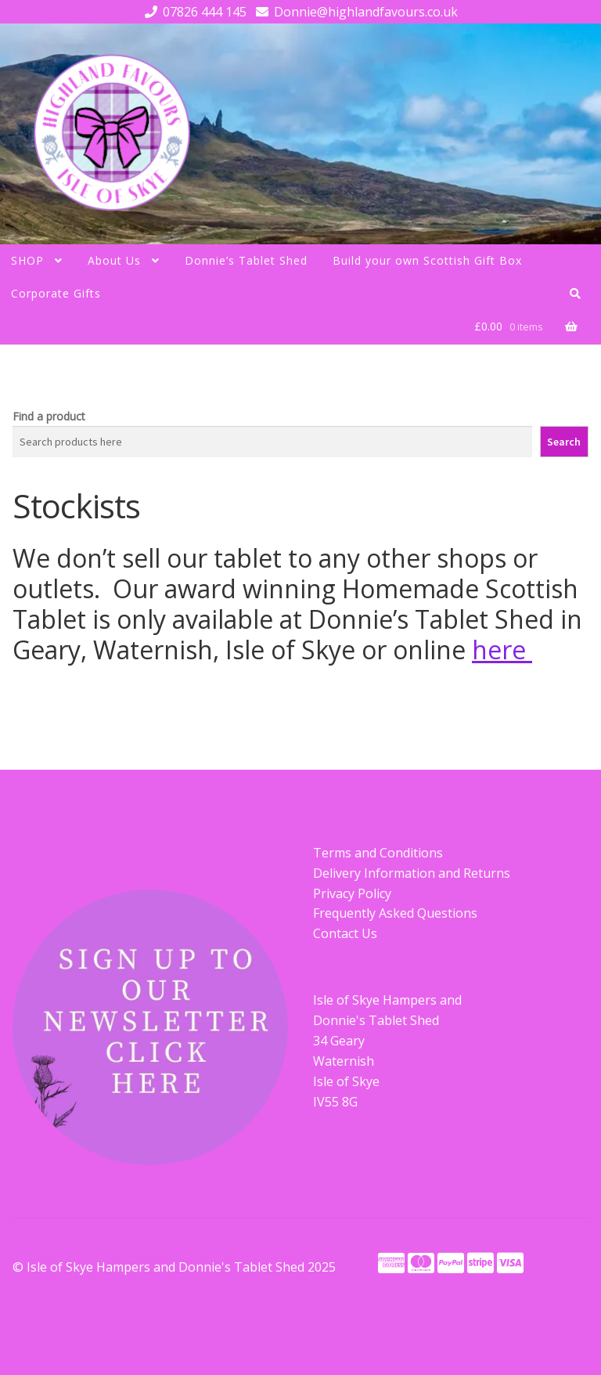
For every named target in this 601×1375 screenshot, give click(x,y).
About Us (114, 260)
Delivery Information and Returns (411, 873)
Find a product (49, 416)
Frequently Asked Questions (395, 913)
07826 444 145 (193, 11)
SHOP (27, 260)
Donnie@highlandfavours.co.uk (354, 11)
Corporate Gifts (56, 293)
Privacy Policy (352, 893)
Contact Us (345, 933)
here (502, 649)
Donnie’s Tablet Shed (246, 260)
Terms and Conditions (378, 852)
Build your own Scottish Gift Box (427, 260)
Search (564, 442)
